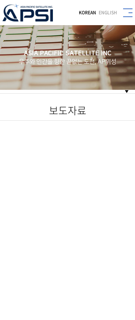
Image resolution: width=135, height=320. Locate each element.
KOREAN (87, 12)
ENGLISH (108, 12)
